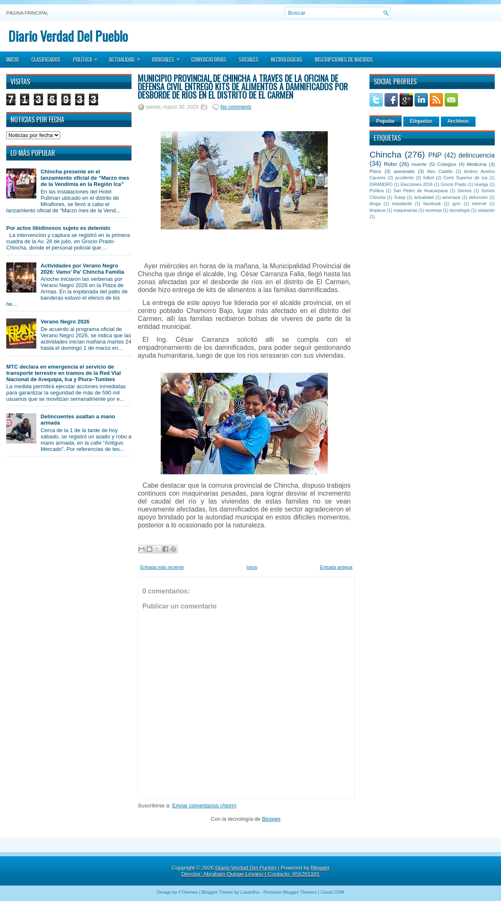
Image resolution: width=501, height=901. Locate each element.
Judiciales (168, 57)
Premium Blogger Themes (290, 892)
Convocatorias (208, 59)
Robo (390, 164)
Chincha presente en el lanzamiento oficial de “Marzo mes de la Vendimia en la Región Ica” (84, 177)
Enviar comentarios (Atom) (204, 805)
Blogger (271, 819)
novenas (433, 210)
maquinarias (406, 210)
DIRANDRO (380, 184)
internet (479, 203)
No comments (235, 107)
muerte (419, 164)
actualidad (424, 197)
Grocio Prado (453, 184)
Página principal (27, 12)
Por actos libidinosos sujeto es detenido (58, 228)
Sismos (464, 190)
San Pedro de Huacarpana (420, 190)
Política (88, 57)
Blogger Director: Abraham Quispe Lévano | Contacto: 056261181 (256, 871)
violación (486, 210)
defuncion (478, 197)
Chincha (385, 154)
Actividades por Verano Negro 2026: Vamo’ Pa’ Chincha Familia (82, 268)
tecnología (460, 210)
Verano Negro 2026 (64, 321)
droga (375, 203)
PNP (435, 155)
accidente (404, 178)
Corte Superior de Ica (465, 178)
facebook (432, 203)
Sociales (248, 59)
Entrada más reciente (162, 567)
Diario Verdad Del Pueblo (68, 36)
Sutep (399, 197)
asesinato (404, 171)
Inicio (12, 59)
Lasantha (249, 892)
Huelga (481, 184)
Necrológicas (286, 59)
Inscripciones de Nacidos (344, 59)
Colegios (446, 164)
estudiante (402, 203)
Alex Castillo (440, 171)
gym (457, 203)
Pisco (375, 171)
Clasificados (46, 59)
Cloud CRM (332, 892)
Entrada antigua (336, 567)
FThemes (188, 892)
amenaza (452, 197)
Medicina (476, 164)
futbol (428, 178)
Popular (385, 121)
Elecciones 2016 (417, 184)
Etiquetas (421, 121)
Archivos (458, 121)
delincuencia (476, 155)
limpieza (377, 210)
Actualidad (127, 57)
